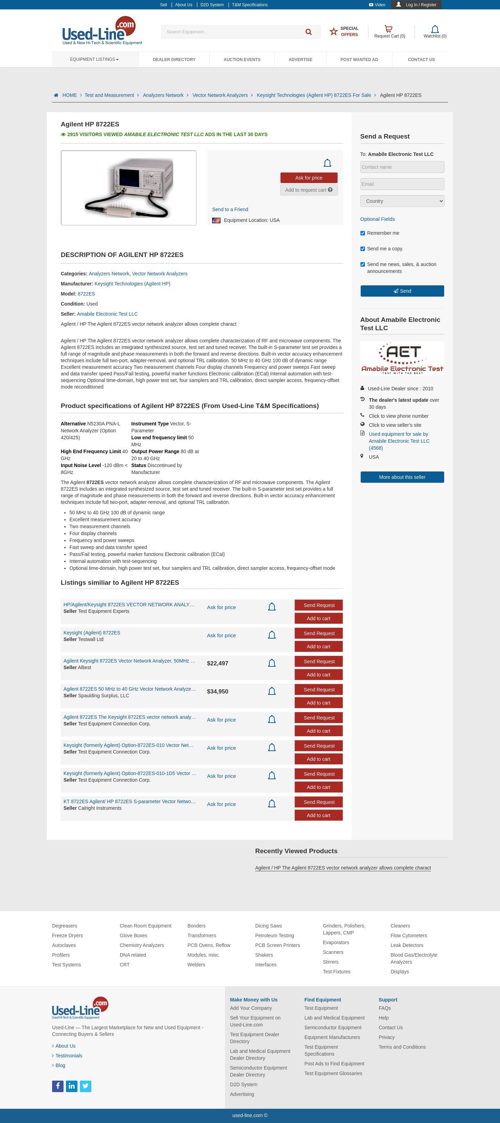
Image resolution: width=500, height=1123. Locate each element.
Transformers (202, 935)
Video (377, 4)
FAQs (385, 1008)
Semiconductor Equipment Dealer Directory (258, 1071)
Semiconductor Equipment (333, 1027)
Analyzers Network (166, 95)
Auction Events (242, 59)
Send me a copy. (381, 248)
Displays (400, 971)
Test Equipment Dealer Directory (255, 1038)
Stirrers (331, 962)
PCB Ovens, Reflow (209, 945)
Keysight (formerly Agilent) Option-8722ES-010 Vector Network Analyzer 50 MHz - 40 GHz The (130, 745)
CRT (125, 964)
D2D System (244, 1084)
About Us (64, 1046)
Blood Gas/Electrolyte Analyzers (414, 958)
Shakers (264, 955)
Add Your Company (251, 1008)
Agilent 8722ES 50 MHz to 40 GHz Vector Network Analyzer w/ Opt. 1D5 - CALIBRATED (130, 689)
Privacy (387, 1037)
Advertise (300, 59)
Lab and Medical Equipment (335, 1018)
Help (384, 1018)
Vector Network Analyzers (223, 95)
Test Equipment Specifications (321, 1050)
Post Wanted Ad (359, 59)
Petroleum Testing (274, 935)
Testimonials (67, 1055)
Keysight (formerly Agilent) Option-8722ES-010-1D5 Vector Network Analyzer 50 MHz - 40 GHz (130, 773)
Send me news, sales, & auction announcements (398, 267)
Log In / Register (421, 4)
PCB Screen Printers (277, 945)
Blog (58, 1065)
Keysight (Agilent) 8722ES (92, 632)
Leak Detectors (407, 945)
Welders (196, 964)
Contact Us (421, 59)
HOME (72, 95)
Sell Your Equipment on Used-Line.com (255, 1021)
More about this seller (402, 477)
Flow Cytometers (409, 935)
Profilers (61, 955)
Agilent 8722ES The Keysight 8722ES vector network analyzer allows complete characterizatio (130, 717)
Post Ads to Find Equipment (335, 1063)
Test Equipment (321, 1008)
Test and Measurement (112, 95)
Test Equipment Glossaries (333, 1073)
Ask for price (221, 607)
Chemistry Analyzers (142, 945)
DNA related (133, 955)
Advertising (242, 1094)
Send (405, 291)
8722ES (86, 294)
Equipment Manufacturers (332, 1037)
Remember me (380, 233)
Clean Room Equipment (146, 926)
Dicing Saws (268, 926)
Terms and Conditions (402, 1047)
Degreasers (64, 926)
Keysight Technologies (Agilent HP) (132, 283)
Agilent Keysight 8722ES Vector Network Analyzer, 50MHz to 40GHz (130, 661)
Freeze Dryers (67, 935)
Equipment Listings (94, 59)
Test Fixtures (336, 971)
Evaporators (336, 942)
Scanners (333, 952)
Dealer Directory (174, 59)
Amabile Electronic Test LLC (107, 314)
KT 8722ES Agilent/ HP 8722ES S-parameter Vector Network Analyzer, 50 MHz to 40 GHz (130, 801)
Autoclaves (64, 945)
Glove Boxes (133, 935)
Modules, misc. (204, 955)
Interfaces (265, 964)
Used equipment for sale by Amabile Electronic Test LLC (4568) (399, 441)
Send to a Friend (230, 209)
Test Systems (66, 964)
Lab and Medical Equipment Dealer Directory (260, 1054)
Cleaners (400, 926)
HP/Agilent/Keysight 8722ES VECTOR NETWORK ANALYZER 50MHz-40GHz (130, 604)
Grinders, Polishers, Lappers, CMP (344, 929)
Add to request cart (309, 190)
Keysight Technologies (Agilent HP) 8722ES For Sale (317, 95)
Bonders (197, 926)
